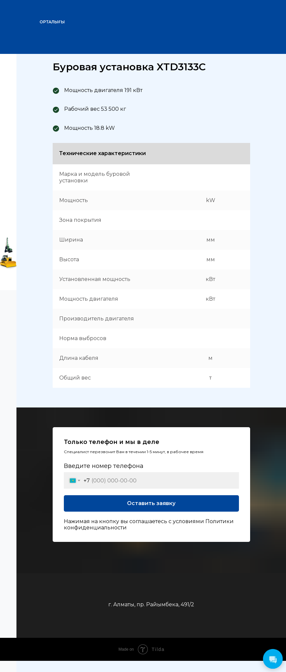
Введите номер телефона (103, 466)
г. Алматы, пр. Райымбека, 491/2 (151, 604)
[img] (261, 18)
